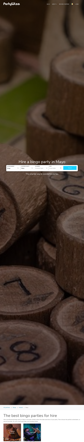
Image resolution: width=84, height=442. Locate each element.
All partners (6, 407)
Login (77, 4)
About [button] (54, 4)
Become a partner (64, 4)
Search (70, 168)
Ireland (21, 407)
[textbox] (56, 168)
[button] (72, 4)
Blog (48, 4)
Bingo (14, 407)
